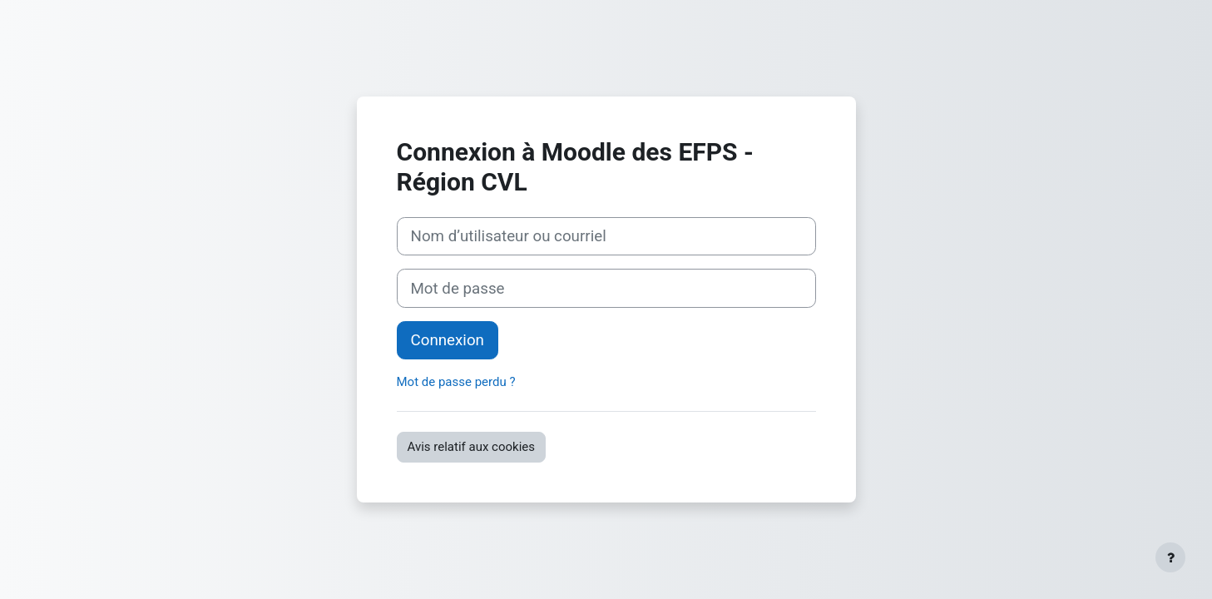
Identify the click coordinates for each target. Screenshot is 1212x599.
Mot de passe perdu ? (456, 381)
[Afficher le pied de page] (1170, 557)
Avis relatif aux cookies (472, 446)
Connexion (447, 340)
